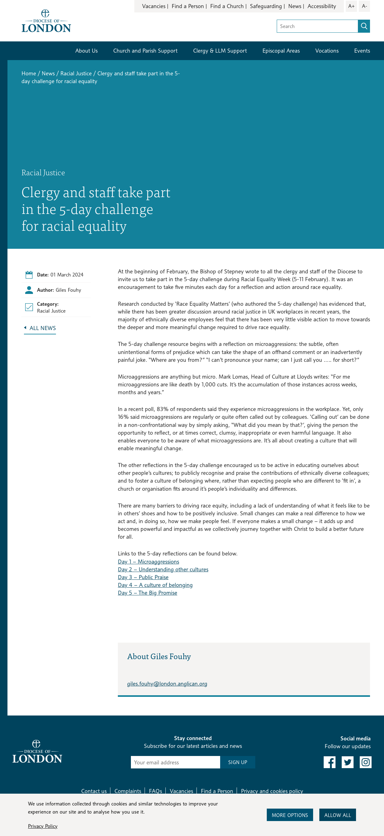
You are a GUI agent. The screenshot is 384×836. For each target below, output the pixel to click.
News (294, 6)
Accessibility (322, 6)
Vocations (327, 50)
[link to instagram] (366, 762)
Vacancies (153, 6)
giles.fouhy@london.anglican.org (167, 683)
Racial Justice (76, 73)
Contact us (94, 791)
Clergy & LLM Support (220, 50)
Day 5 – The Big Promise (147, 592)
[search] (364, 26)
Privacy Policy (43, 826)
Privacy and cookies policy (272, 791)
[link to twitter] (348, 762)
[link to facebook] (329, 762)
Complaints (127, 791)
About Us (86, 50)
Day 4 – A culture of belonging (155, 585)
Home (28, 73)
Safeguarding (266, 6)
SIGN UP (237, 762)
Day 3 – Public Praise (143, 577)
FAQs (155, 791)
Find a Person (188, 6)
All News (43, 328)
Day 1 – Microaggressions (148, 561)
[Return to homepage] (46, 20)
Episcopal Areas (281, 50)
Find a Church (227, 6)
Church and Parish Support (145, 50)
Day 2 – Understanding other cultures (163, 569)
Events (362, 50)
